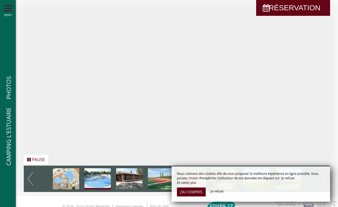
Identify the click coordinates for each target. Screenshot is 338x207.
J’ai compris (191, 191)
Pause (36, 158)
